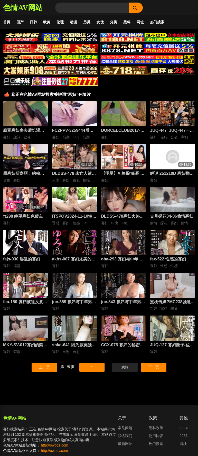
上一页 (44, 367)
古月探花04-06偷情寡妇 (171, 216)
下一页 (153, 367)
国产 (20, 22)
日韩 (33, 22)
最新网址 (125, 444)
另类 (86, 22)
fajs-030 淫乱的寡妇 (21, 259)
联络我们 (125, 436)
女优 (100, 22)
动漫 (73, 22)
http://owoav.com (54, 451)
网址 (140, 22)
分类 (113, 22)
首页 (6, 22)
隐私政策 (156, 428)
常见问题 (125, 428)
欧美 (46, 22)
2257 (183, 436)
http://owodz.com (54, 445)
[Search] (92, 8)
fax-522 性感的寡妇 (168, 259)
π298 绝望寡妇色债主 (23, 216)
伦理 (60, 22)
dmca (184, 428)
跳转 (124, 367)
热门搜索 (157, 22)
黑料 (126, 22)
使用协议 (156, 436)
